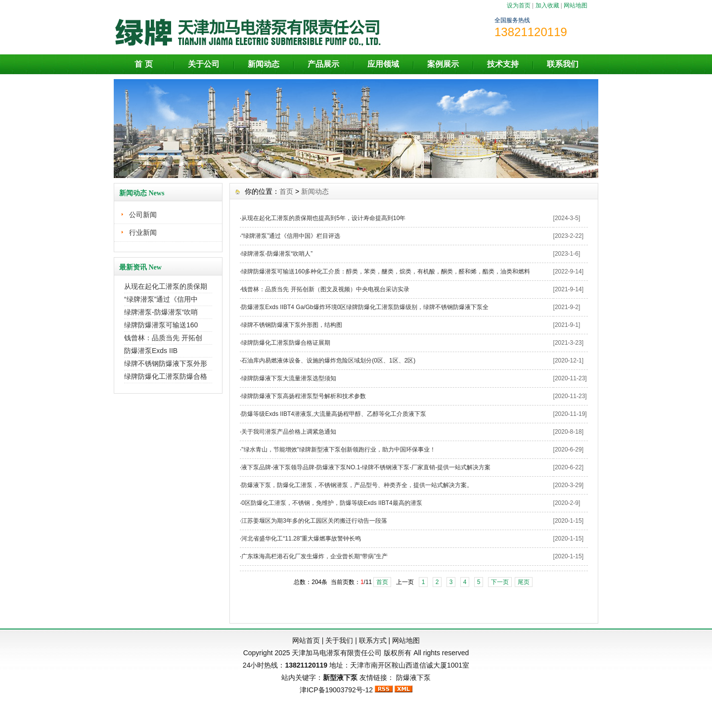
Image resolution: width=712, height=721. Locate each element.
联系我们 (562, 64)
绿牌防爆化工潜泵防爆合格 (165, 376)
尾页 (524, 582)
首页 (286, 191)
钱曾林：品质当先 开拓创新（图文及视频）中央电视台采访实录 (325, 289)
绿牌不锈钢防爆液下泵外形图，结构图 (291, 324)
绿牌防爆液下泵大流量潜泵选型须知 (288, 378)
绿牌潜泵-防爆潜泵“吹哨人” (276, 253)
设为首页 (519, 5)
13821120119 (306, 665)
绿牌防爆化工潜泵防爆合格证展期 (285, 342)
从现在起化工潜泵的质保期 (165, 286)
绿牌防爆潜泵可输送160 (161, 325)
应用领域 (383, 64)
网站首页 (306, 640)
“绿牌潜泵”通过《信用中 (161, 299)
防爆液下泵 (413, 677)
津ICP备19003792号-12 (336, 690)
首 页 (143, 64)
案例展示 (443, 64)
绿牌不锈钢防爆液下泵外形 (165, 363)
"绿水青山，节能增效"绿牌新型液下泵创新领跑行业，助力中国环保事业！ (338, 449)
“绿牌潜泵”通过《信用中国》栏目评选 (290, 235)
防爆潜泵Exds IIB (151, 351)
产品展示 (323, 64)
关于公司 (204, 64)
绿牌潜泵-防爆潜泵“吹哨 (161, 312)
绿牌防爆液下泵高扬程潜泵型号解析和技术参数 (303, 396)
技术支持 (503, 64)
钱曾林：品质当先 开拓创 (163, 338)
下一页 (500, 582)
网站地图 (575, 5)
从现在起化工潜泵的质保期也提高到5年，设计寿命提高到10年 (323, 218)
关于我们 (339, 640)
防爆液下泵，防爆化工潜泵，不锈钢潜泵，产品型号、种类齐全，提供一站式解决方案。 (357, 485)
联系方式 (373, 640)
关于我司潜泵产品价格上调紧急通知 (288, 431)
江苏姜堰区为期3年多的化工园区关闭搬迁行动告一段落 (314, 520)
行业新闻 (143, 232)
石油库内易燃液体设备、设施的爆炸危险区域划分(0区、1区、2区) (328, 360)
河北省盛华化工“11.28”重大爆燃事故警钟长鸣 (301, 538)
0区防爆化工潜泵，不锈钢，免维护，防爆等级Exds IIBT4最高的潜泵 (331, 502)
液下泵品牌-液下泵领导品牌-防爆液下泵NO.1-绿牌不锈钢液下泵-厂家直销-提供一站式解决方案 (365, 467)
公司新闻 (143, 215)
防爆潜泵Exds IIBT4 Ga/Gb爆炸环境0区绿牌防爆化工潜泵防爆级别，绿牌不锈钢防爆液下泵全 (365, 307)
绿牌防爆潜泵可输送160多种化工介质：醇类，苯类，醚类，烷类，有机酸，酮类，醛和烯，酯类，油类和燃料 (385, 271)
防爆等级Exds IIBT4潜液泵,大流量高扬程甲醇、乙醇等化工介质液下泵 (333, 413)
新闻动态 (263, 64)
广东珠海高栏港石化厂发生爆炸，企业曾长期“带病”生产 (314, 556)
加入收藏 (547, 5)
